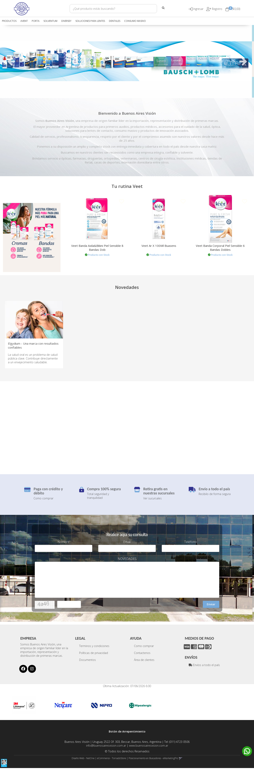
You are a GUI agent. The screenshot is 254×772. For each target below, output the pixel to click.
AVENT (24, 21)
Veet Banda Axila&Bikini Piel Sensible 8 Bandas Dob (97, 248)
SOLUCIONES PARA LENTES (90, 21)
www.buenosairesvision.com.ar (148, 749)
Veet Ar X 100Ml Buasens (158, 246)
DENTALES (114, 21)
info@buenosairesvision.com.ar (106, 749)
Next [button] (243, 61)
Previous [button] (11, 61)
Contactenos (142, 657)
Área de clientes (144, 664)
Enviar (211, 608)
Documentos (87, 664)
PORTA (35, 21)
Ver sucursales (152, 502)
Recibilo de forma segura (215, 498)
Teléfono (190, 546)
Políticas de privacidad (93, 657)
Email (127, 546)
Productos (9, 21)
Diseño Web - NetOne (83, 762)
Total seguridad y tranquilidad (98, 500)
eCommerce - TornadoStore (111, 762)
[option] (127, 61)
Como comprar (43, 502)
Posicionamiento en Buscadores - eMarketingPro (153, 762)
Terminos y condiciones (94, 650)
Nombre (63, 546)
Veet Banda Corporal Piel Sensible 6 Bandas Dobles (220, 248)
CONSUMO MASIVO (135, 21)
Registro (216, 9)
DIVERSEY (66, 21)
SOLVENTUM (50, 21)
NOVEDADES (127, 563)
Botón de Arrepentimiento (127, 735)
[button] (198, 9)
